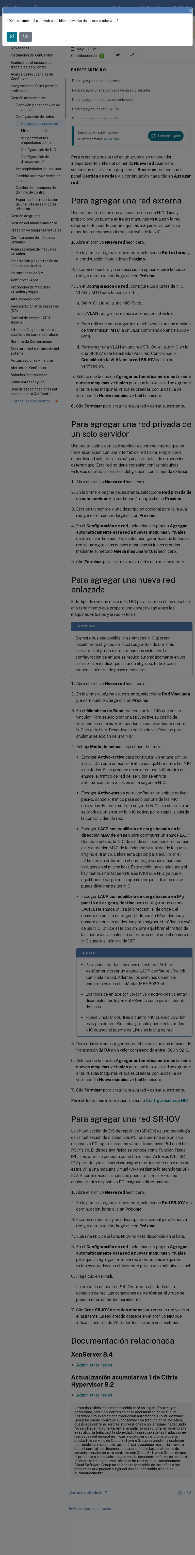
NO (26, 36)
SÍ (12, 36)
